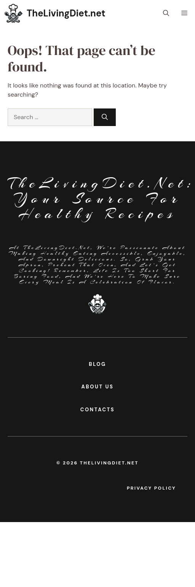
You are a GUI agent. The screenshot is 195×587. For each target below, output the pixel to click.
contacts (97, 409)
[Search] (105, 117)
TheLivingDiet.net (66, 13)
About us (98, 386)
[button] (166, 13)
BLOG (97, 364)
